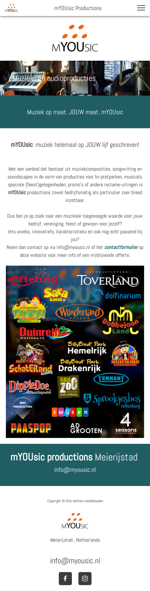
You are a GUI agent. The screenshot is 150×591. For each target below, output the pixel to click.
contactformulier (121, 247)
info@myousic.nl (75, 469)
